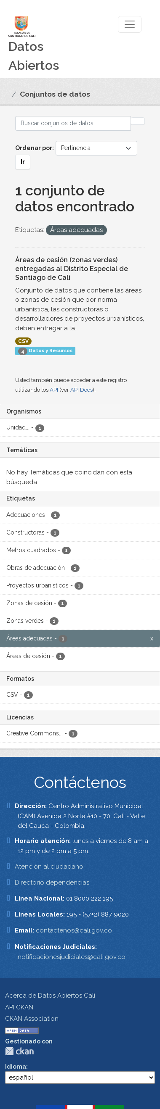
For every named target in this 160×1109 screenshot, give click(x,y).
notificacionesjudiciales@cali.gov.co (71, 957)
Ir (23, 161)
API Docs (81, 390)
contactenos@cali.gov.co (74, 930)
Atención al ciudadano (49, 866)
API (54, 390)
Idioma (15, 1066)
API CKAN (19, 1007)
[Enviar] (138, 121)
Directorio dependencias (52, 882)
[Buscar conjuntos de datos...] (73, 123)
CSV (23, 341)
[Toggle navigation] (129, 24)
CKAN (19, 1051)
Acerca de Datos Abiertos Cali (50, 995)
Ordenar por (33, 148)
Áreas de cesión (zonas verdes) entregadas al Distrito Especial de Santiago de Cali (71, 269)
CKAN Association (32, 1018)
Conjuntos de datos (55, 94)
